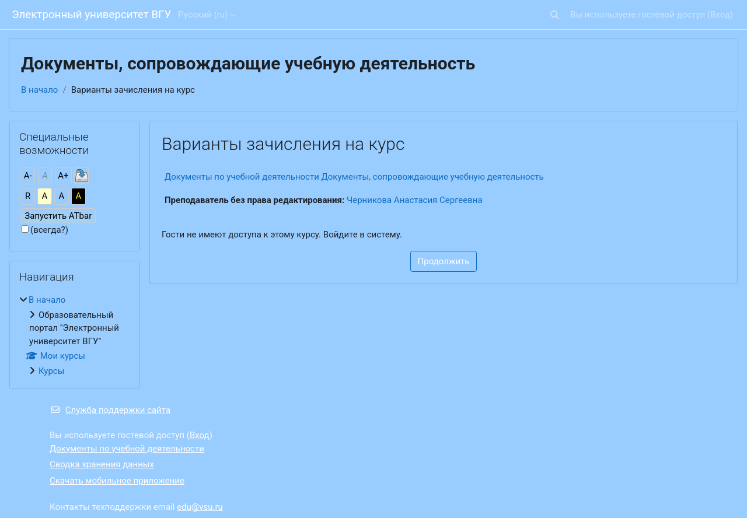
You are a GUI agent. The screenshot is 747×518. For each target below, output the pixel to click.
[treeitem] (74, 335)
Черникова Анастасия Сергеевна (415, 200)
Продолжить (444, 261)
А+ (63, 175)
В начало (39, 90)
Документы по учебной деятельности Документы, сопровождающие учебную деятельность (354, 177)
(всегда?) (49, 230)
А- (28, 175)
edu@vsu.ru (200, 507)
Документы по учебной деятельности (127, 448)
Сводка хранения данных (102, 464)
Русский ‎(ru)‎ (203, 14)
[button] (555, 15)
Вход (720, 14)
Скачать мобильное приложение (117, 480)
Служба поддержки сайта (110, 410)
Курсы (51, 371)
